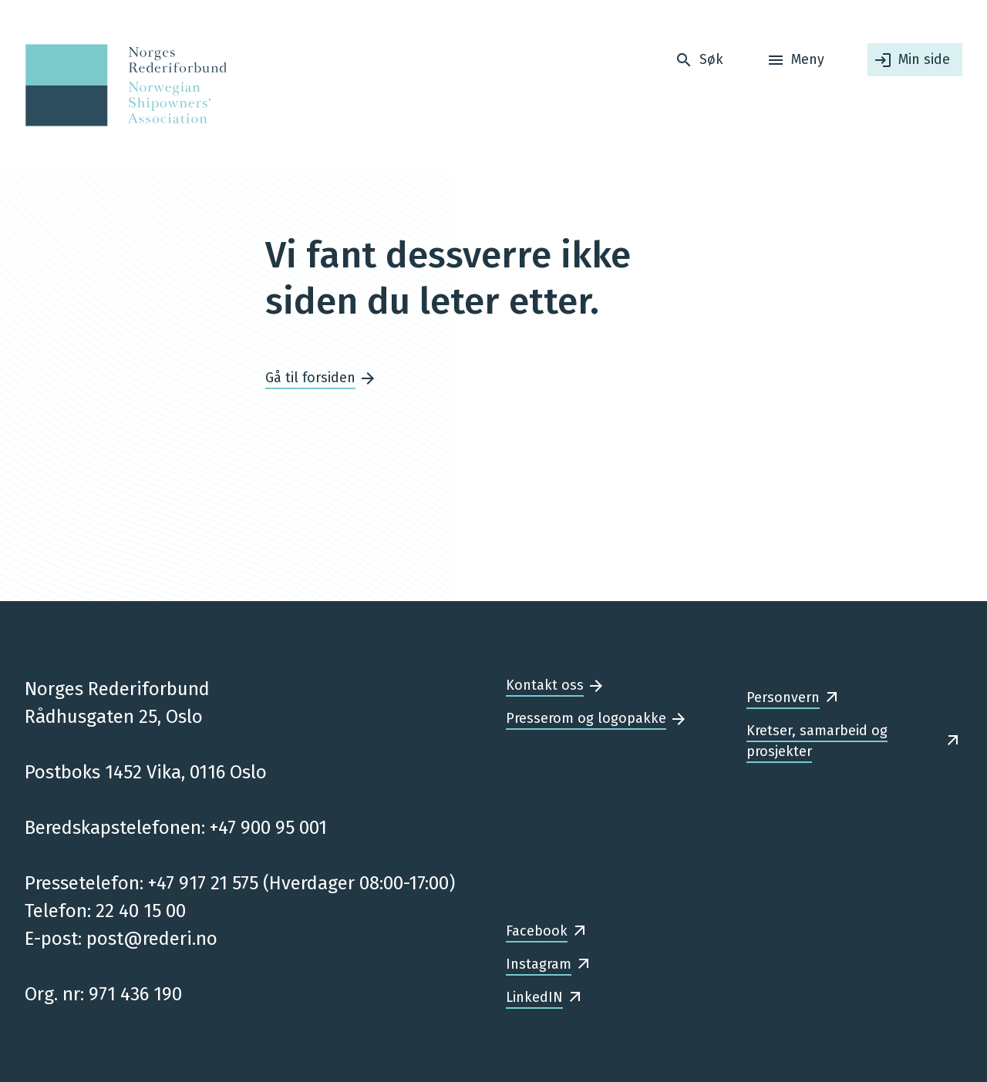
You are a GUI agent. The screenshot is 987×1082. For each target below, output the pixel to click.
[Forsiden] (121, 85)
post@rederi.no (151, 938)
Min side (924, 59)
